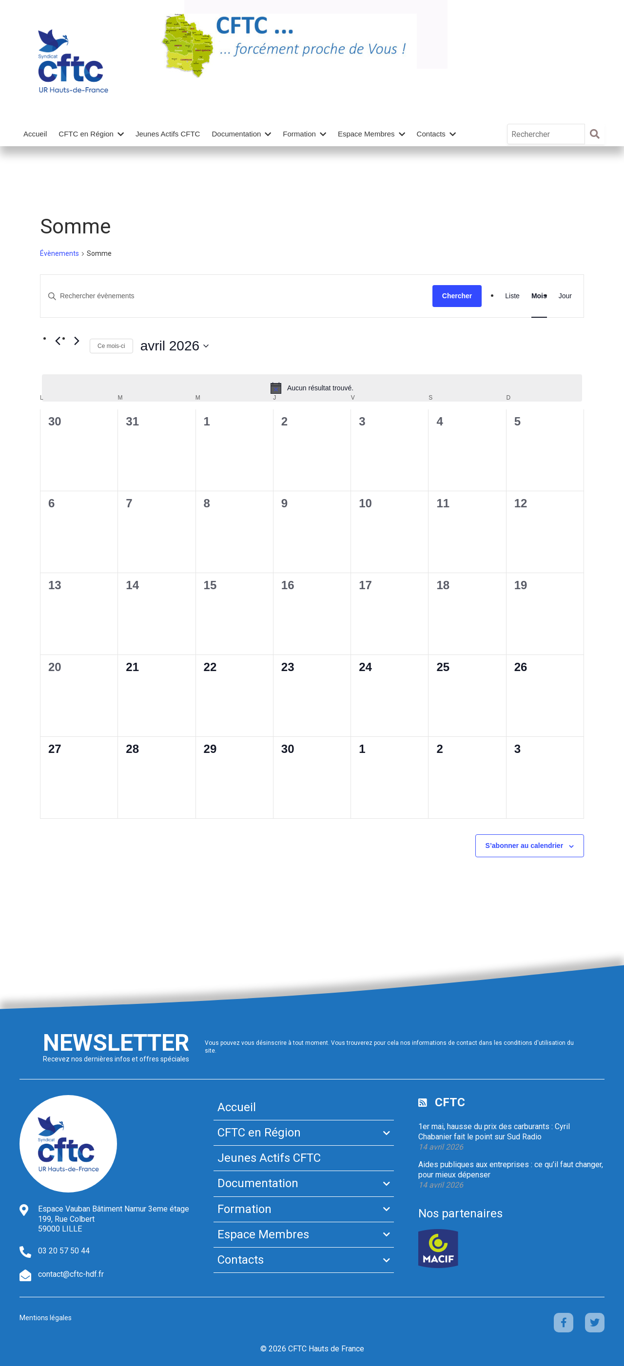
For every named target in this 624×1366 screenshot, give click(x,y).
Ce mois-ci (111, 346)
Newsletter (116, 1043)
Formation (299, 134)
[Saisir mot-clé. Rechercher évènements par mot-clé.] (236, 296)
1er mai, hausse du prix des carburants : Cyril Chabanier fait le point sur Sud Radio (494, 1131)
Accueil (35, 134)
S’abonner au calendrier (525, 845)
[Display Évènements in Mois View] (539, 296)
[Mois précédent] (57, 341)
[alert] (312, 388)
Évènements (59, 253)
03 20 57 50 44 (64, 1250)
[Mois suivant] (76, 341)
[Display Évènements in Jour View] (565, 296)
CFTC (450, 1102)
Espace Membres (366, 134)
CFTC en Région (86, 134)
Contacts (431, 134)
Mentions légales (46, 1318)
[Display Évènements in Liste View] (512, 296)
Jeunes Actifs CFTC (168, 134)
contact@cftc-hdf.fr (71, 1274)
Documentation (236, 134)
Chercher (457, 296)
